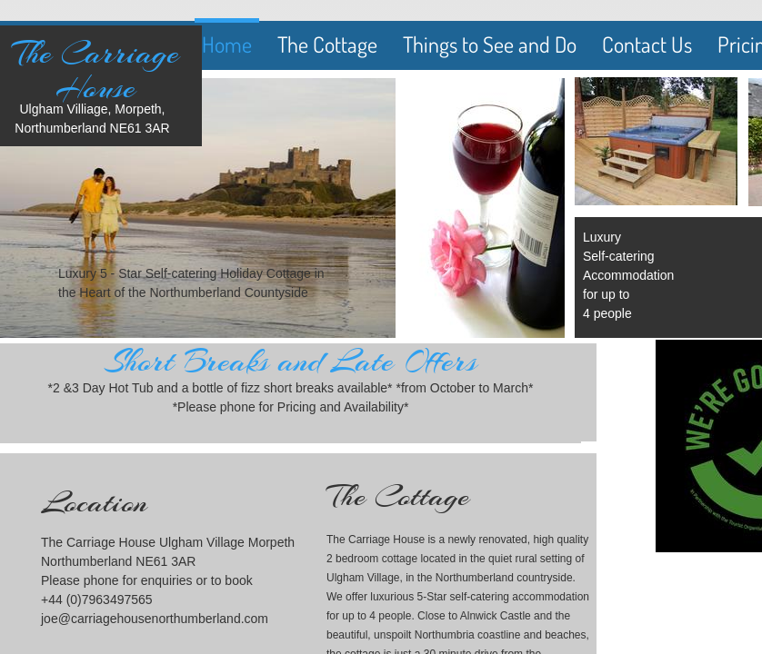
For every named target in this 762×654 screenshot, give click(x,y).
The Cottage (327, 44)
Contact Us (647, 44)
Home (227, 44)
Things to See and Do (490, 44)
